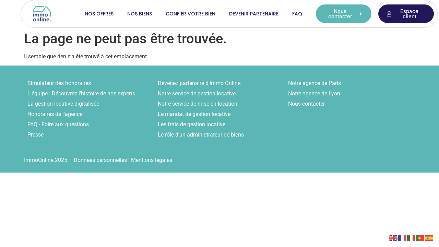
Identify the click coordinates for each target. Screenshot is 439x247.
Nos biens (139, 13)
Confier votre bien (190, 13)
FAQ (297, 13)
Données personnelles (100, 160)
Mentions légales (151, 160)
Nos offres (99, 13)
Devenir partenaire (253, 13)
